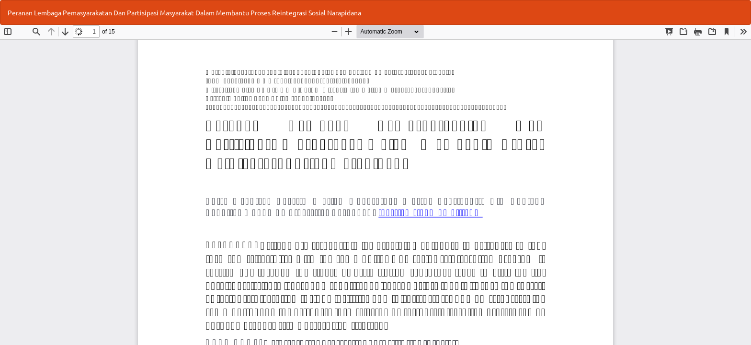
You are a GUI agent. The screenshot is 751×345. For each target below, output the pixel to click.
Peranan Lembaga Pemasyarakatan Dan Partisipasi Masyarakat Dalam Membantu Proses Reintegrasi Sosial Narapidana (184, 12)
